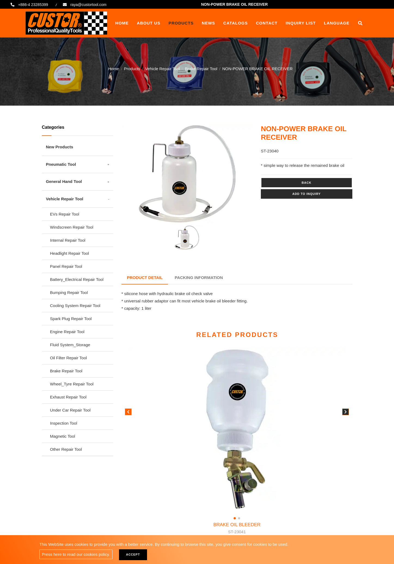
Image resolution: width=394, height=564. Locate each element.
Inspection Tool (63, 423)
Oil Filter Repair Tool (68, 357)
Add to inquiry (306, 193)
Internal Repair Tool (67, 240)
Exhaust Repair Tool (68, 397)
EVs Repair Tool (64, 214)
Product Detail (145, 277)
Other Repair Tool (66, 449)
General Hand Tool (64, 181)
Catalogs (235, 23)
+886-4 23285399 (33, 4)
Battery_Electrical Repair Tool (76, 279)
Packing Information (199, 277)
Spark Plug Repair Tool (71, 318)
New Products (59, 147)
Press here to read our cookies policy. (76, 554)
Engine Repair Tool (67, 331)
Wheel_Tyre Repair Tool (72, 384)
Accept (133, 554)
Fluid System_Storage (70, 344)
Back (306, 182)
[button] (345, 413)
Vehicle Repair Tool (162, 68)
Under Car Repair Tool (70, 410)
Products (181, 23)
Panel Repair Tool (66, 266)
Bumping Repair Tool (69, 292)
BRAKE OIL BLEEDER (236, 528)
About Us (148, 23)
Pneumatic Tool (61, 164)
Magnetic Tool (62, 436)
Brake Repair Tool (201, 68)
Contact (266, 23)
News (208, 23)
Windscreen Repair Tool (71, 227)
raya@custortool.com (88, 4)
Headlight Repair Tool (69, 253)
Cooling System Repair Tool (75, 305)
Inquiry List (301, 23)
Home (122, 23)
